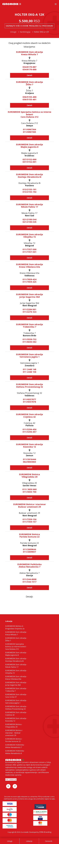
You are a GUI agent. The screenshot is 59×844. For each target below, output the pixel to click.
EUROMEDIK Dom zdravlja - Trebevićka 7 (16, 689)
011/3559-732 (29, 339)
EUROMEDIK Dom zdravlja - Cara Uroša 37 (16, 695)
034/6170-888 (29, 69)
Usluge (9, 841)
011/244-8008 (29, 579)
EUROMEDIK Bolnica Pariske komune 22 (29, 535)
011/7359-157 (29, 521)
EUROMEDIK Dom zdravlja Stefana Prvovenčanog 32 (29, 385)
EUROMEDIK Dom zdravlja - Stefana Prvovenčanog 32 (16, 707)
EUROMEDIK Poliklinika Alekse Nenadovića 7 (29, 565)
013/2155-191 (29, 189)
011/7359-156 (29, 519)
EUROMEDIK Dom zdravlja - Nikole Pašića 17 (16, 665)
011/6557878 (29, 401)
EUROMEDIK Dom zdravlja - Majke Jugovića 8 (16, 653)
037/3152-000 (29, 159)
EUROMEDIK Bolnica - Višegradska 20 (13, 725)
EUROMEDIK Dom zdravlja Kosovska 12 (29, 445)
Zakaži (29, 75)
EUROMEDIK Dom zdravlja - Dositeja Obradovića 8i (16, 659)
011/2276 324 (29, 312)
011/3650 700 (29, 492)
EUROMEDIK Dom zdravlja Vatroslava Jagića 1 (29, 355)
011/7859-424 (29, 279)
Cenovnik (48, 841)
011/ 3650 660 (29, 489)
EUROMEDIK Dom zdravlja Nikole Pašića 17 (29, 205)
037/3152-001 (29, 162)
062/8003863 (29, 462)
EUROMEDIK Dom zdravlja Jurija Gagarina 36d (29, 295)
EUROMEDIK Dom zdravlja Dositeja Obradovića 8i (29, 175)
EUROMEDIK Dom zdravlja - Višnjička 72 (16, 671)
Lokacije (29, 841)
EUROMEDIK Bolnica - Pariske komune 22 (13, 740)
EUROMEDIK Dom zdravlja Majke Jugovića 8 (29, 145)
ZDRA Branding (45, 832)
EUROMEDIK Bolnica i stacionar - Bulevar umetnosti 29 (13, 732)
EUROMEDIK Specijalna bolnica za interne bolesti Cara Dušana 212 (29, 114)
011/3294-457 (29, 432)
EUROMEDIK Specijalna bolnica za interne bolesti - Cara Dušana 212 (16, 646)
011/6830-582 (29, 342)
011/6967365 (29, 132)
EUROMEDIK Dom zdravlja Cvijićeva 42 (29, 415)
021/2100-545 (29, 222)
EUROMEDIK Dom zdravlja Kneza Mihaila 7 (29, 53)
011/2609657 (29, 551)
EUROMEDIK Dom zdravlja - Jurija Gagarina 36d (16, 683)
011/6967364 (29, 129)
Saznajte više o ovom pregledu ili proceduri (29, 26)
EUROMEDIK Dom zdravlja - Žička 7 (16, 639)
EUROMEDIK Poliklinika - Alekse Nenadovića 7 (15, 746)
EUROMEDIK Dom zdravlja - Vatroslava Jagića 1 (16, 701)
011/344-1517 (29, 581)
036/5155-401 (29, 99)
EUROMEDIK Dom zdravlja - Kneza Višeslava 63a (16, 677)
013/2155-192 (29, 192)
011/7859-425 (29, 282)
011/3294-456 (29, 429)
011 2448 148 (29, 369)
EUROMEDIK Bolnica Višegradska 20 (29, 475)
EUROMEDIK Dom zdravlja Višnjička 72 (29, 235)
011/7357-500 (29, 249)
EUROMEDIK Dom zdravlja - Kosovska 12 (16, 719)
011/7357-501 (29, 252)
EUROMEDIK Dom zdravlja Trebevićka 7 (29, 325)
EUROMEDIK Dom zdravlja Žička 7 (29, 83)
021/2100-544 (29, 219)
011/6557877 (29, 399)
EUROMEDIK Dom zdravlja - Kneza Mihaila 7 (16, 633)
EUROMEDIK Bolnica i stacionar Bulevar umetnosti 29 (29, 505)
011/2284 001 (29, 309)
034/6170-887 (29, 67)
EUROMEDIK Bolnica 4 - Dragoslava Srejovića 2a (14, 627)
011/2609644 (29, 549)
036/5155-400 (29, 97)
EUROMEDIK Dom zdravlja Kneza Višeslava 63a (29, 265)
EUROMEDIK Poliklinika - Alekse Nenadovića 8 (15, 752)
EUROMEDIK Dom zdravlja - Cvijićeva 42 (16, 713)
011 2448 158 (29, 372)
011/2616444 (29, 459)
